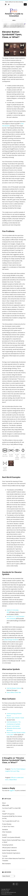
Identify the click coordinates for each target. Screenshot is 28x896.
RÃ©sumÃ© (5, 805)
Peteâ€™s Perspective (8, 814)
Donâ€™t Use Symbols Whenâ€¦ (11, 837)
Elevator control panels (13, 726)
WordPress (9, 894)
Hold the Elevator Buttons (14, 688)
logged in (12, 790)
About (4, 803)
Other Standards (6, 832)
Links (3, 811)
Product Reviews (6, 824)
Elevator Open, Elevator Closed (15, 718)
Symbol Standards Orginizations (11, 853)
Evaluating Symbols (7, 845)
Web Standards (6, 863)
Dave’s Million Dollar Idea (14, 692)
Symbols (4, 835)
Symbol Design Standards (11, 639)
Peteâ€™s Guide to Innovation (14, 15)
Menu (14, 20)
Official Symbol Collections (9, 847)
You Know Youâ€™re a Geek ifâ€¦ (11, 808)
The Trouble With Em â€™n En (10, 821)
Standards (5, 829)
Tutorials (4, 856)
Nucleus (3, 892)
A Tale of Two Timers (8, 826)
